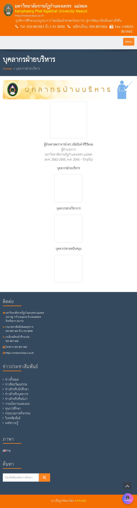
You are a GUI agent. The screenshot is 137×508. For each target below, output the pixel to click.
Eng (6, 450)
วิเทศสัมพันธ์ (12, 418)
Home (7, 68)
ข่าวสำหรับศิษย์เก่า (16, 399)
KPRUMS (80, 500)
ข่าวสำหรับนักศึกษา (17, 389)
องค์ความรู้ (11, 423)
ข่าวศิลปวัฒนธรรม (16, 384)
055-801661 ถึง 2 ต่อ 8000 (46, 26)
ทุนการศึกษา (13, 408)
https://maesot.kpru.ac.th (18, 352)
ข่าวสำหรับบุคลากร (16, 394)
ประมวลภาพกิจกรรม (17, 413)
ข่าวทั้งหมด (12, 379)
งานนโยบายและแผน (17, 404)
